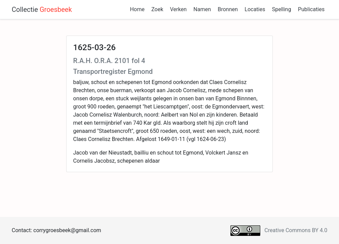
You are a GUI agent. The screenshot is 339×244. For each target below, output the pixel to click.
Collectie (42, 9)
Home (137, 9)
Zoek (157, 9)
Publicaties (311, 9)
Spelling (281, 9)
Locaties (255, 9)
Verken (178, 9)
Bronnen (228, 9)
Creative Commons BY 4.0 (295, 230)
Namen (202, 9)
